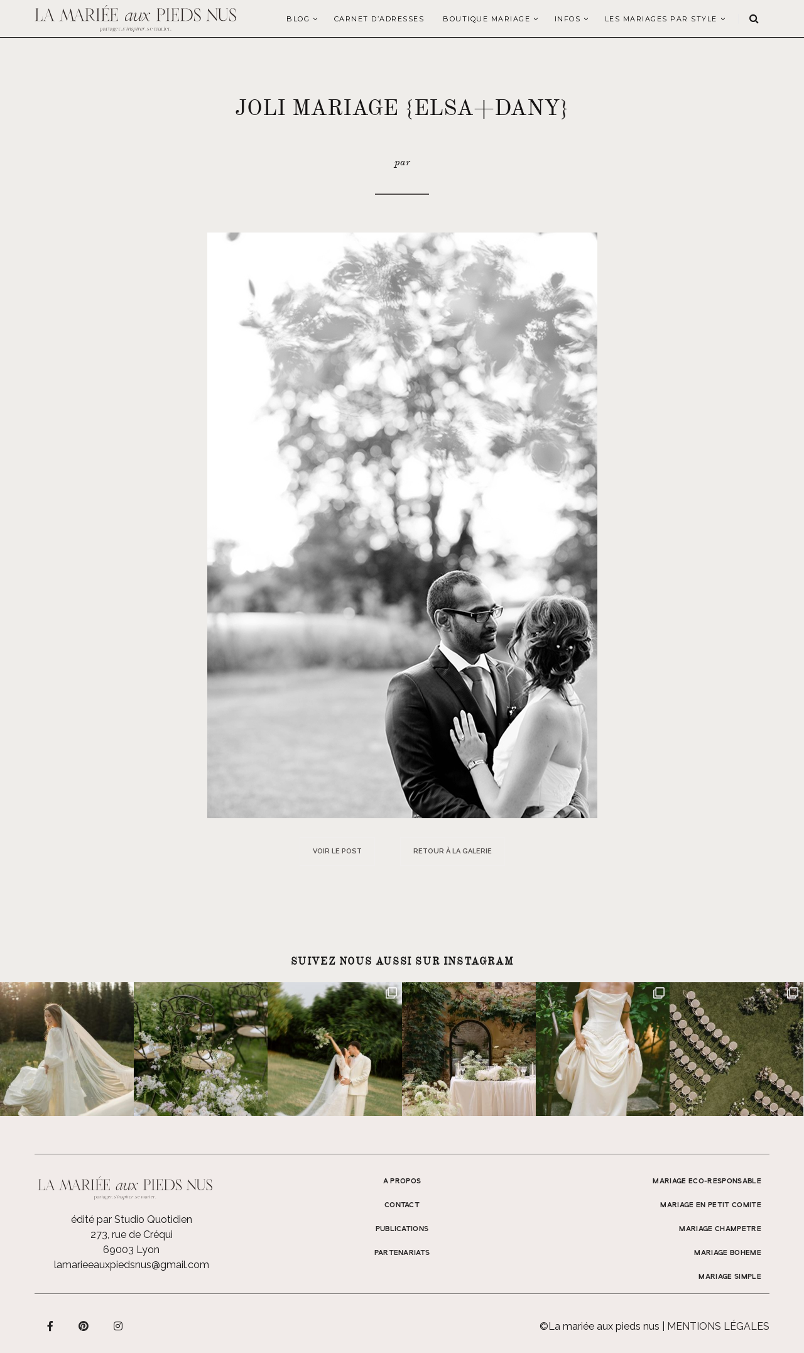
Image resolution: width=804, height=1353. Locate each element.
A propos (402, 1181)
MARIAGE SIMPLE (729, 1277)
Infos (568, 18)
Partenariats (402, 1253)
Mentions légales (718, 1326)
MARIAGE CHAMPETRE (720, 1229)
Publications (402, 1229)
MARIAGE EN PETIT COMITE (710, 1205)
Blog (298, 18)
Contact (402, 1205)
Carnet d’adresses (379, 18)
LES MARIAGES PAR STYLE (661, 18)
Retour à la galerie (452, 851)
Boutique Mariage (486, 18)
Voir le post (337, 851)
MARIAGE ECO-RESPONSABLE (707, 1181)
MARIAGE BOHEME (727, 1253)
